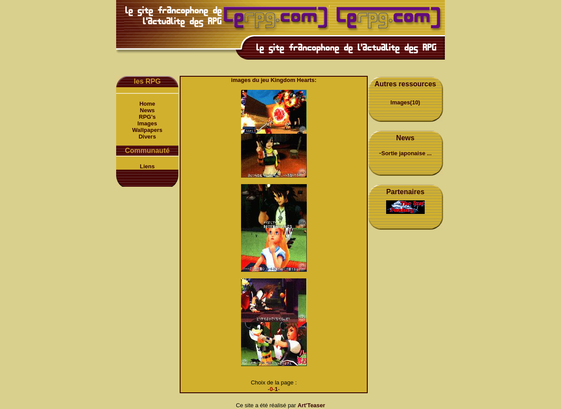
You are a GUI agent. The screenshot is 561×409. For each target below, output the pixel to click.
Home (147, 103)
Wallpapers (147, 130)
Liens (147, 166)
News (147, 110)
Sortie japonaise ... (406, 153)
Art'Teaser (311, 405)
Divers (147, 136)
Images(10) (405, 102)
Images (147, 123)
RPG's (147, 117)
